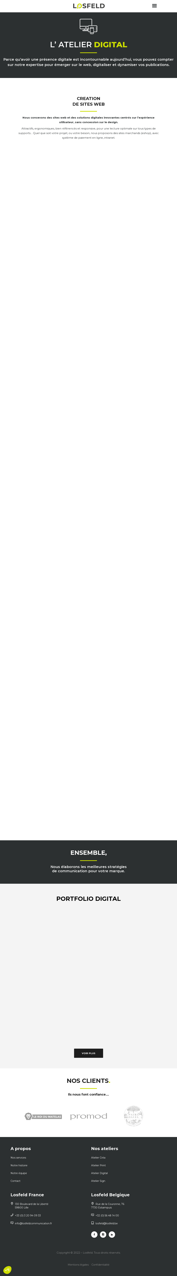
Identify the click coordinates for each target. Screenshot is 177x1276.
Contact (15, 1181)
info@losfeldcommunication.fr (31, 1223)
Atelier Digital (99, 1173)
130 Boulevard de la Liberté (48, 1205)
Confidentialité (100, 1264)
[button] (7, 1270)
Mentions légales (78, 1264)
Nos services (18, 1157)
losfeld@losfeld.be (104, 1223)
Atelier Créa (98, 1157)
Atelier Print (98, 1165)
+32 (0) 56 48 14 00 (105, 1215)
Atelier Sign (98, 1181)
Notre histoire (19, 1165)
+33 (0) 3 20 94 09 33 (26, 1215)
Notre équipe (19, 1173)
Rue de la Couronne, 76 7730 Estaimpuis (107, 1205)
